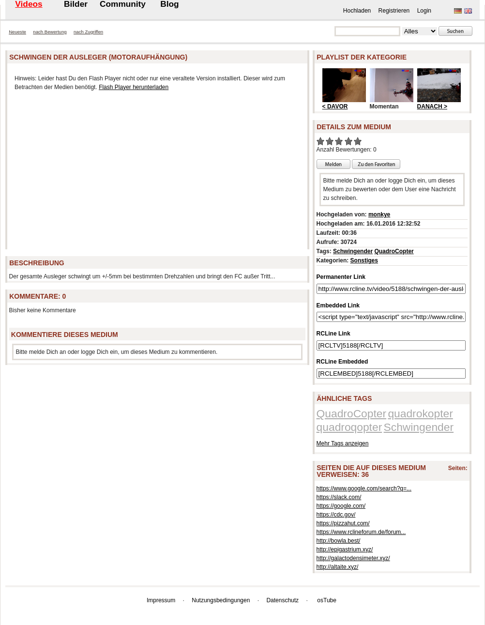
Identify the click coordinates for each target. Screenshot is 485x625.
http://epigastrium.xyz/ (345, 549)
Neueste (17, 31)
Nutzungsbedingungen (221, 600)
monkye (379, 214)
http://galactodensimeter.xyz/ (353, 558)
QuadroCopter (393, 251)
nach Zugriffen (88, 31)
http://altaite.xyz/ (338, 567)
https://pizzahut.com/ (343, 523)
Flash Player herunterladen (133, 87)
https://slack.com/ (339, 497)
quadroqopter (349, 427)
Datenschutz (282, 600)
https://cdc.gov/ (336, 514)
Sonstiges (364, 260)
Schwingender (353, 251)
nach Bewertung (49, 31)
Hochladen (357, 10)
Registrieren (394, 10)
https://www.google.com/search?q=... (364, 488)
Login (424, 10)
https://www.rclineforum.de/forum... (361, 532)
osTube (326, 600)
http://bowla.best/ (339, 540)
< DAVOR (335, 106)
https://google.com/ (341, 506)
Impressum (161, 600)
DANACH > (432, 106)
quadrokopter (420, 413)
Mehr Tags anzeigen (343, 443)
